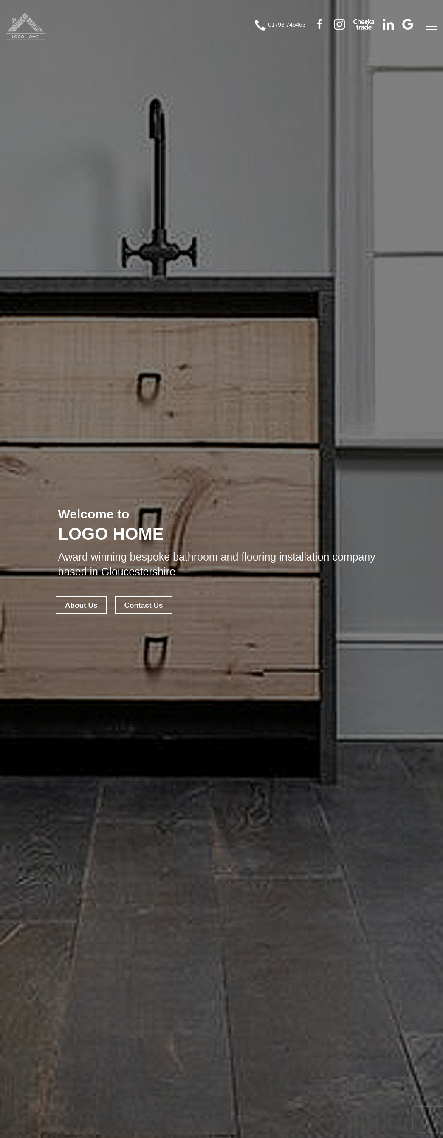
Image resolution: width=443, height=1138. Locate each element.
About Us (85, 605)
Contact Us (153, 605)
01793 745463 (269, 29)
